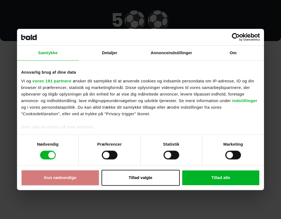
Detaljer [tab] (109, 52)
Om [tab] (233, 52)
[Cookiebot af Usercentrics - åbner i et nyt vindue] (236, 37)
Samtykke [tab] (48, 52)
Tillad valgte (140, 177)
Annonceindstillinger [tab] (171, 52)
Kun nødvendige (60, 177)
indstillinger (244, 100)
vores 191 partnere (51, 81)
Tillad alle (220, 177)
